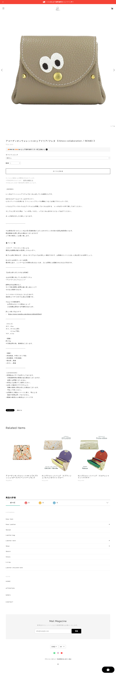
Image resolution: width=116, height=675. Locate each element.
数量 (7, 163)
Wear (8, 546)
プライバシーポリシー (51, 659)
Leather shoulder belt (14, 567)
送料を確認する (28, 180)
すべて (13, 503)
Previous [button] (2, 70)
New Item (9, 519)
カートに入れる (58, 171)
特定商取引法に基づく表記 (64, 659)
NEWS (8, 595)
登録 (76, 631)
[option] (58, 70)
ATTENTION (10, 588)
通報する (19, 410)
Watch (8, 551)
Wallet (8, 530)
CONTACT (9, 602)
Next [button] (113, 70)
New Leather (11, 524)
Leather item (11, 540)
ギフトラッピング (12, 155)
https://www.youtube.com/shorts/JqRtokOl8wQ (25, 314)
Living (8, 562)
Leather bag (10, 535)
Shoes (8, 557)
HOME (8, 581)
